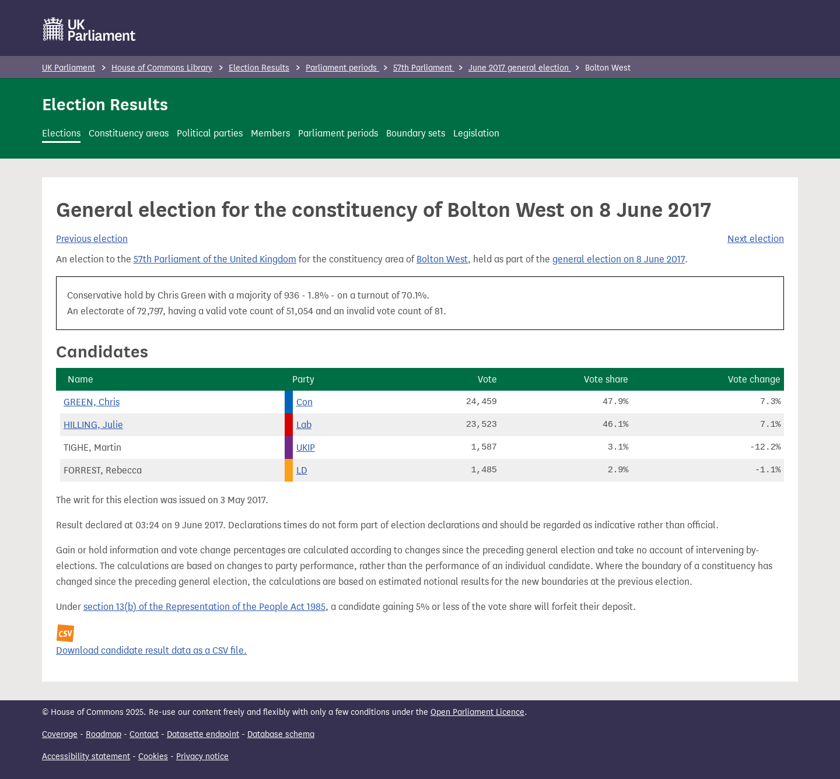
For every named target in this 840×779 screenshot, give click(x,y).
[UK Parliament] (89, 29)
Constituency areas (129, 133)
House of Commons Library (161, 68)
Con (304, 402)
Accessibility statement (86, 757)
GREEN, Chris (92, 402)
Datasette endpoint (203, 734)
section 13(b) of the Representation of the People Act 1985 (204, 606)
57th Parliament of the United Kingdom (215, 259)
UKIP (305, 447)
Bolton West (442, 259)
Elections (61, 133)
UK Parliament (68, 68)
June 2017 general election (519, 68)
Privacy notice (202, 757)
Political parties (210, 133)
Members (270, 133)
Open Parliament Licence (477, 712)
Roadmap (103, 734)
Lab (304, 424)
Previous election (92, 238)
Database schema (280, 734)
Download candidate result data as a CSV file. (151, 650)
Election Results (259, 68)
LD (301, 470)
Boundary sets (415, 133)
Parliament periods (342, 68)
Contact (144, 734)
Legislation (476, 133)
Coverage (60, 734)
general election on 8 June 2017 (618, 259)
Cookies (153, 757)
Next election (755, 238)
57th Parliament (423, 68)
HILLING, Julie (93, 424)
